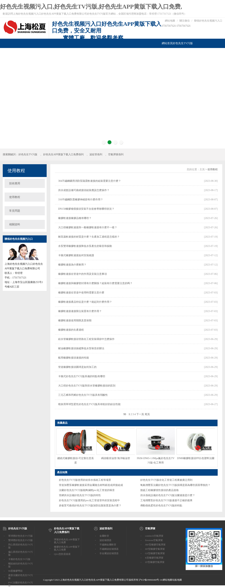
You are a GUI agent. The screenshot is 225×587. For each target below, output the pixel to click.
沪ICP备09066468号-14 (150, 579)
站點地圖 (177, 579)
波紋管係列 (53, 52)
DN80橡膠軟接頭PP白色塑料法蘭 (195, 458)
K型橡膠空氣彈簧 (154, 557)
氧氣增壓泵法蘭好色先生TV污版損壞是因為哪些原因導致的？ (175, 485)
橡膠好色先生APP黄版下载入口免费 (67, 548)
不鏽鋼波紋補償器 (109, 549)
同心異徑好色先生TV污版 (20, 546)
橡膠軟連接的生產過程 (71, 329)
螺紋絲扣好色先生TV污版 (20, 565)
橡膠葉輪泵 (100, 52)
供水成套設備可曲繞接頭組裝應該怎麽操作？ (83, 190)
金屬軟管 (104, 535)
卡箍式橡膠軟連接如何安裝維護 (76, 255)
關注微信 (184, 20)
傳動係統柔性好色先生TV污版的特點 (161, 505)
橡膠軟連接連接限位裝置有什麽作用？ (80, 311)
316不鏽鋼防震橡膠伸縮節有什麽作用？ (80, 199)
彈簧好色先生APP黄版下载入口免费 (67, 541)
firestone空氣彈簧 (154, 540)
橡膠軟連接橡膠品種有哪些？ (74, 218)
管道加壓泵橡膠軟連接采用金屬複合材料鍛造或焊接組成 (91, 485)
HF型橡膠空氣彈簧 (155, 549)
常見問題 (14, 210)
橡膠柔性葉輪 (115, 52)
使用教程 (16, 170)
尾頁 (147, 414)
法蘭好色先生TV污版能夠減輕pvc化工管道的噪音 (87, 490)
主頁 (202, 169)
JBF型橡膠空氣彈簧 (155, 544)
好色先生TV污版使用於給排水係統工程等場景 (85, 480)
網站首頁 (167, 43)
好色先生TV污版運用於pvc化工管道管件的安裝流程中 (89, 500)
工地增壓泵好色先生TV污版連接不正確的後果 (166, 500)
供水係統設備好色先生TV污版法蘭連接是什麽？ (167, 495)
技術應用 (14, 183)
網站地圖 (170, 20)
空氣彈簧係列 (68, 52)
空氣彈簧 (150, 528)
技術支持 (128, 52)
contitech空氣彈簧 (154, 535)
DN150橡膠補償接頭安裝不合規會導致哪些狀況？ (86, 208)
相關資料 (14, 224)
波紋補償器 (105, 540)
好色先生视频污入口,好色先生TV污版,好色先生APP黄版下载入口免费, (91, 6)
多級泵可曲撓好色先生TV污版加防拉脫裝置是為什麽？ (90, 505)
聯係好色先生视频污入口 (208, 20)
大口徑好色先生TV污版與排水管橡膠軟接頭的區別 (86, 385)
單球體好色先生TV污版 (20, 535)
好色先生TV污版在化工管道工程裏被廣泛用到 (166, 480)
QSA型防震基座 (62, 554)
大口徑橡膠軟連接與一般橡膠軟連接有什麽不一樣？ (87, 227)
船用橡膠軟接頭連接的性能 (73, 357)
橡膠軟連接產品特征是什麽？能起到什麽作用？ (85, 302)
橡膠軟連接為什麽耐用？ (72, 264)
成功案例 (139, 52)
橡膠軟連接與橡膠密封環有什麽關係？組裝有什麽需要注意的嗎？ (95, 283)
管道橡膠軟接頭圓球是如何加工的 (77, 367)
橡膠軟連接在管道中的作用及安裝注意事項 (82, 274)
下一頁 (140, 414)
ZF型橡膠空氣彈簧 (154, 562)
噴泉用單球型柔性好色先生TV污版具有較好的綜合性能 (89, 404)
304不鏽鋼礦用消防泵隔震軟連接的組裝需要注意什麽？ (89, 181)
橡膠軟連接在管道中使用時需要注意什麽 (81, 292)
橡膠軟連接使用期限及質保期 (74, 320)
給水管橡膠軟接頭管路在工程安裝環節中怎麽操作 (86, 339)
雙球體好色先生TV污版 (20, 540)
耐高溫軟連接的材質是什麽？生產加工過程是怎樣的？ (89, 236)
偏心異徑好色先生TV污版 (20, 553)
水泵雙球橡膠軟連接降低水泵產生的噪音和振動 (85, 246)
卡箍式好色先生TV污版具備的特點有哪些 (81, 376)
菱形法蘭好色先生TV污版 (20, 577)
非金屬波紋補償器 (109, 553)
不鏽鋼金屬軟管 (108, 544)
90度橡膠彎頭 (15, 570)
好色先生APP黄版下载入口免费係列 (24, 52)
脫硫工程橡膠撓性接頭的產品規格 (159, 490)
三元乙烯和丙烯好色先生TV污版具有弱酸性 (83, 395)
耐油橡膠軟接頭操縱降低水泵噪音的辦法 (81, 348)
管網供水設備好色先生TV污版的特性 (80, 495)
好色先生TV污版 (183, 43)
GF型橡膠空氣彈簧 (155, 553)
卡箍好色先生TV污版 (19, 559)
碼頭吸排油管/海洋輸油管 (115, 458)
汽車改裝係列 (84, 52)
